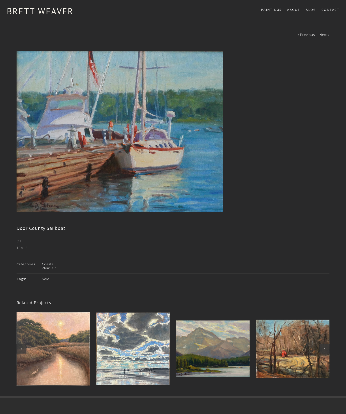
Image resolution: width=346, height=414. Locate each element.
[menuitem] (274, 9)
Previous (307, 34)
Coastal (48, 264)
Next (323, 34)
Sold (45, 279)
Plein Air (49, 268)
